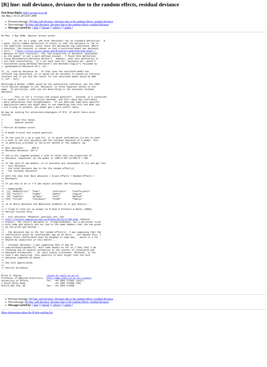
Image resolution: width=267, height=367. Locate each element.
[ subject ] (56, 27)
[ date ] (36, 27)
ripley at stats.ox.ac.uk (35, 12)
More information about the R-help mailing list (27, 364)
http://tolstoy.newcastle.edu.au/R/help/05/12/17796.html (41, 256)
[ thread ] (46, 27)
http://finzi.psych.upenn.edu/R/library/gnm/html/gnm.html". (55, 54)
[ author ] (68, 27)
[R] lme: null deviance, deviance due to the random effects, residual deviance (71, 21)
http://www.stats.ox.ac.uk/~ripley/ (69, 326)
